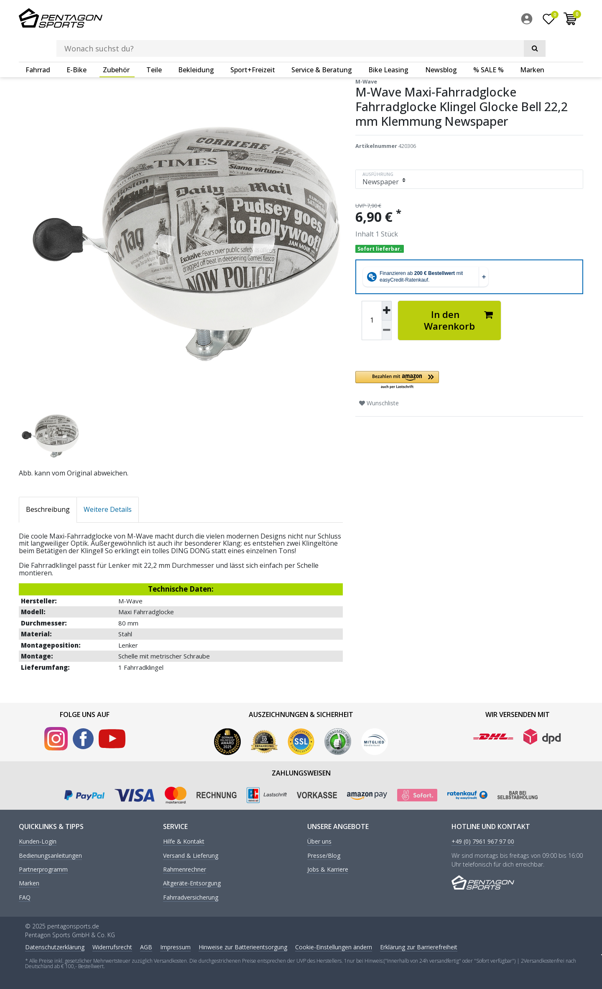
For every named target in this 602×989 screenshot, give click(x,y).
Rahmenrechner (184, 869)
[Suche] (464, 19)
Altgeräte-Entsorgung (192, 883)
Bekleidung (196, 43)
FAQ (25, 897)
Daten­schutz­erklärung (54, 947)
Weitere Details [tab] (108, 509)
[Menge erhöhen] (387, 310)
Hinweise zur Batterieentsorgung (243, 947)
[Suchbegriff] (288, 19)
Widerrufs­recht (112, 947)
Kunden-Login (37, 841)
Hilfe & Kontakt (183, 841)
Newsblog (441, 43)
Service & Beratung (321, 43)
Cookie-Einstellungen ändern (333, 947)
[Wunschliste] (549, 20)
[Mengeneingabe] (372, 320)
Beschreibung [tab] (48, 509)
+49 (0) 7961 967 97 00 (483, 841)
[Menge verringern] (387, 330)
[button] (449, 380)
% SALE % (488, 43)
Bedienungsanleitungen (50, 855)
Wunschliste (379, 403)
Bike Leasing (388, 43)
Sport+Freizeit (252, 43)
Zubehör (116, 43)
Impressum (175, 947)
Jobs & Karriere (327, 869)
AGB (146, 947)
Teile (154, 43)
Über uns (319, 841)
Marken (532, 43)
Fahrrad (38, 43)
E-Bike (76, 43)
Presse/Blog (323, 855)
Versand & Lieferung (190, 855)
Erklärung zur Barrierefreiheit (418, 947)
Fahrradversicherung (190, 897)
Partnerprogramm (43, 869)
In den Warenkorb (458, 320)
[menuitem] (529, 20)
